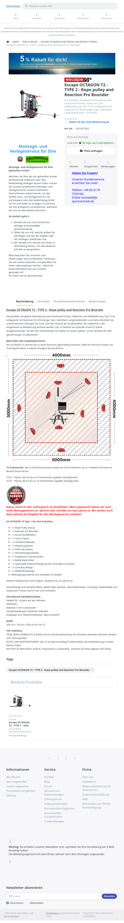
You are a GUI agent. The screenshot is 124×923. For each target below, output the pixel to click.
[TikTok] (66, 758)
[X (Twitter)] (57, 758)
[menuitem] (50, 670)
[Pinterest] (74, 758)
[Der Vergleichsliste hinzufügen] (91, 164)
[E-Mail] (53, 896)
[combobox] (70, 6)
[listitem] (33, 104)
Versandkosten (11, 916)
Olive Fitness (13, 6)
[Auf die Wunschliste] (74, 164)
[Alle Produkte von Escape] (78, 79)
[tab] (24, 301)
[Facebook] (49, 758)
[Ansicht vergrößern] (33, 104)
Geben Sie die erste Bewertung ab (89, 121)
